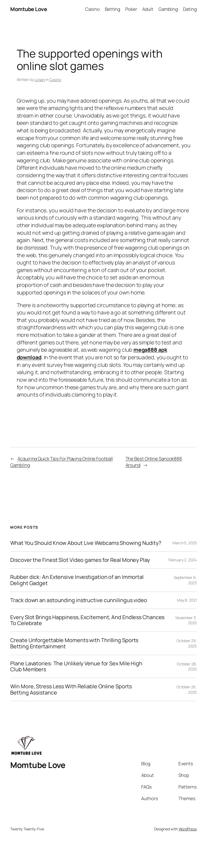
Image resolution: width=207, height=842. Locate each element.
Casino (55, 79)
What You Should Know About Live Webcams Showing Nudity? (85, 543)
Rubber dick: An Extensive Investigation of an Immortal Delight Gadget (77, 580)
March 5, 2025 (184, 542)
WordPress (188, 828)
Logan (39, 79)
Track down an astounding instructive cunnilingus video (78, 600)
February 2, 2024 (182, 559)
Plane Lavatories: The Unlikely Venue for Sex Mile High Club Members (76, 666)
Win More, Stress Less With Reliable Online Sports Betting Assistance (71, 689)
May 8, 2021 (187, 600)
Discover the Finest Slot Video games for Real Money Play (80, 560)
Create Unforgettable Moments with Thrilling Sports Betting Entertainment (74, 643)
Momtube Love (28, 9)
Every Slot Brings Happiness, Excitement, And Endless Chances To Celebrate (87, 620)
